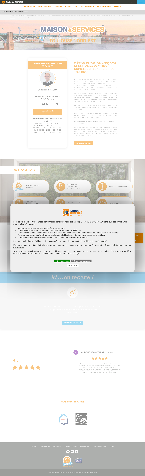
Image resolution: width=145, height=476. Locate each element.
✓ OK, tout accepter (62, 261)
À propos (131, 2)
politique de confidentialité (95, 241)
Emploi (141, 2)
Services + (117, 6)
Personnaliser (73, 265)
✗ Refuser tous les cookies (81, 261)
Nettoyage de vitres (87, 6)
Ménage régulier (29, 6)
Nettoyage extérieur (104, 6)
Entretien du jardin (71, 6)
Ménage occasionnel (44, 6)
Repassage (58, 6)
